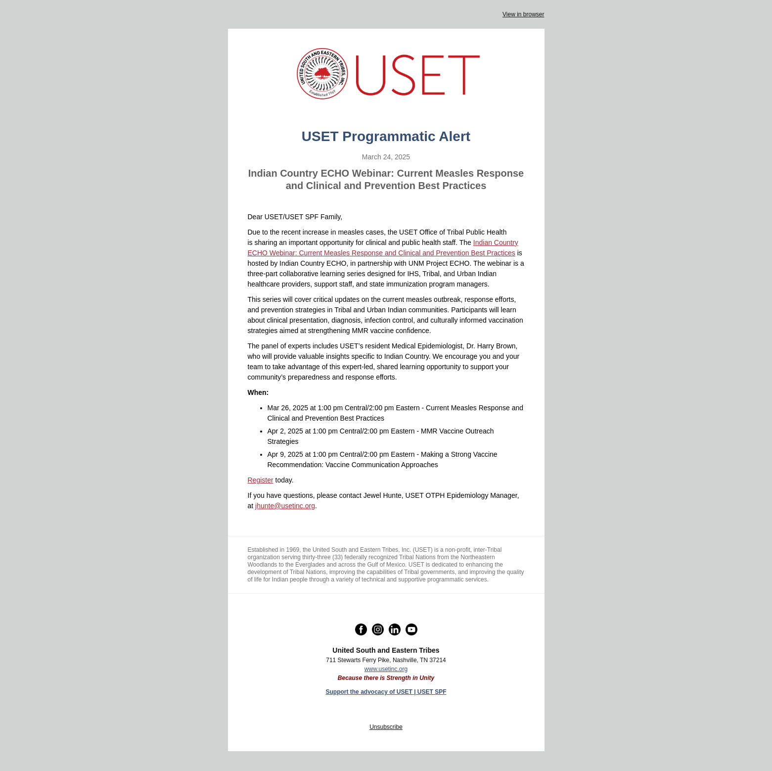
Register (260, 480)
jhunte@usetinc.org (285, 506)
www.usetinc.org (386, 669)
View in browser (523, 14)
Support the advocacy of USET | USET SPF (385, 691)
